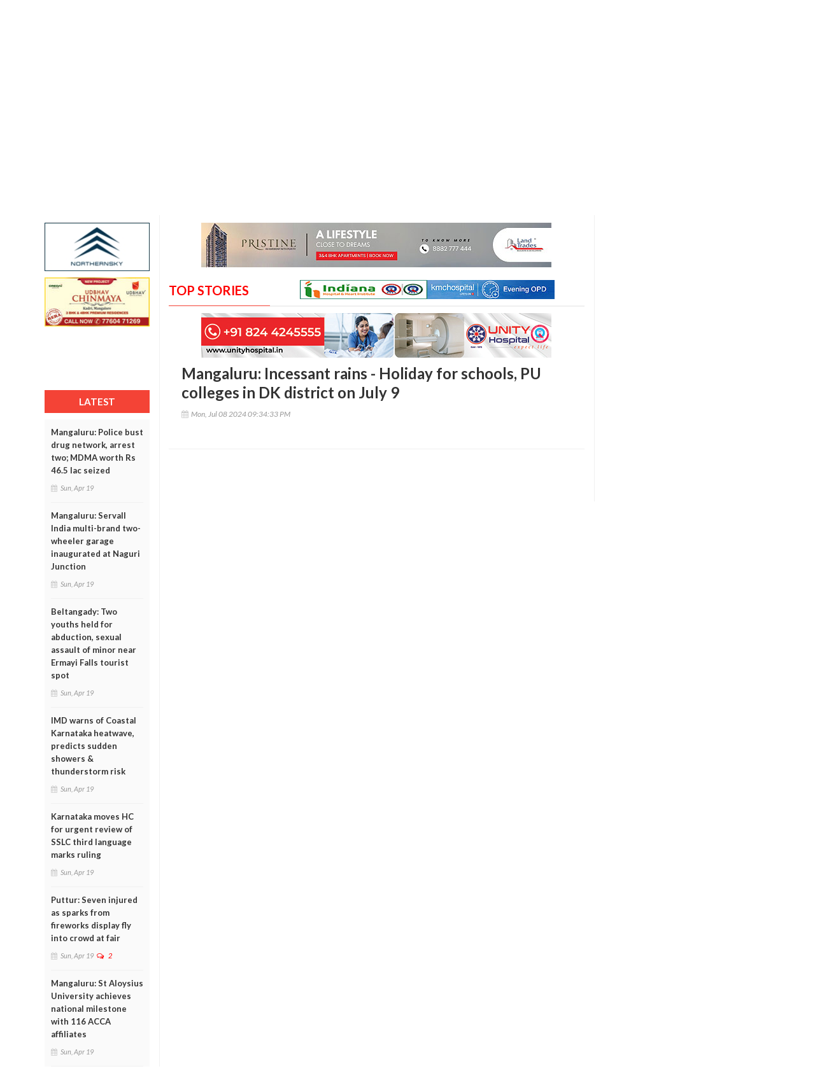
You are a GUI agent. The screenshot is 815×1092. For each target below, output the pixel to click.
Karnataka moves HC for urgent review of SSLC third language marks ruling (92, 835)
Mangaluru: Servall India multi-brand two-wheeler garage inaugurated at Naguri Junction (96, 540)
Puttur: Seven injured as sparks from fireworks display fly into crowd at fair (94, 919)
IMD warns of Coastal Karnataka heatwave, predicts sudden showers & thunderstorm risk (93, 745)
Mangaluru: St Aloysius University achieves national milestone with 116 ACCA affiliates (97, 1008)
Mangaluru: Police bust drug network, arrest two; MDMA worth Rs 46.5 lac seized (97, 451)
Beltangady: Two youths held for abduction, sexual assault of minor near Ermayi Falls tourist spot (93, 643)
